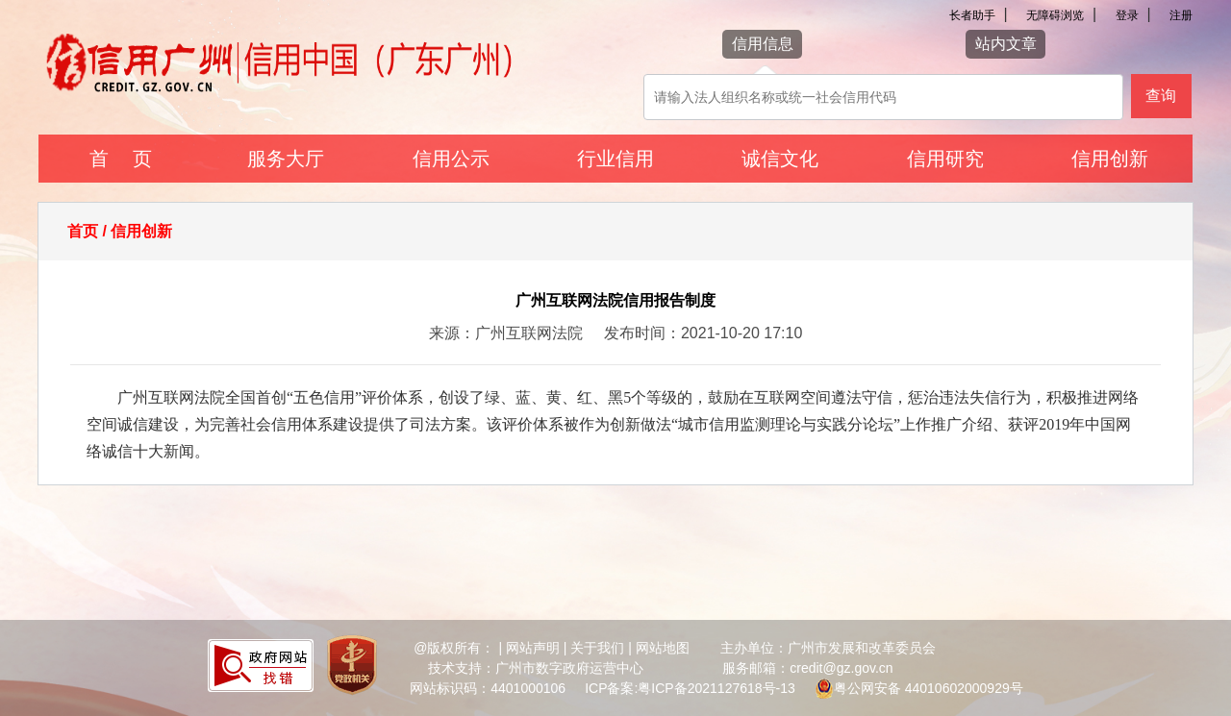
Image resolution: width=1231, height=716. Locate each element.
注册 (1181, 15)
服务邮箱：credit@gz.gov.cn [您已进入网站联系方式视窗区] (807, 668)
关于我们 (597, 647)
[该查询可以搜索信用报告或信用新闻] (883, 97)
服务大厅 (285, 158)
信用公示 (451, 158)
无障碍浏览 (1055, 15)
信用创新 (1109, 158)
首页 (82, 231)
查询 (1160, 95)
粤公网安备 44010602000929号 (928, 688)
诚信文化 (779, 158)
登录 (1127, 15)
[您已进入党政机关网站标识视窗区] (352, 668)
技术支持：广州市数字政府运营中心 (535, 668)
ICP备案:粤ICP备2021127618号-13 (690, 688)
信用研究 (945, 158)
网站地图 (663, 647)
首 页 (120, 158)
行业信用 (615, 158)
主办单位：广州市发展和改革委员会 (828, 647)
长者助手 (972, 15)
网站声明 (533, 647)
